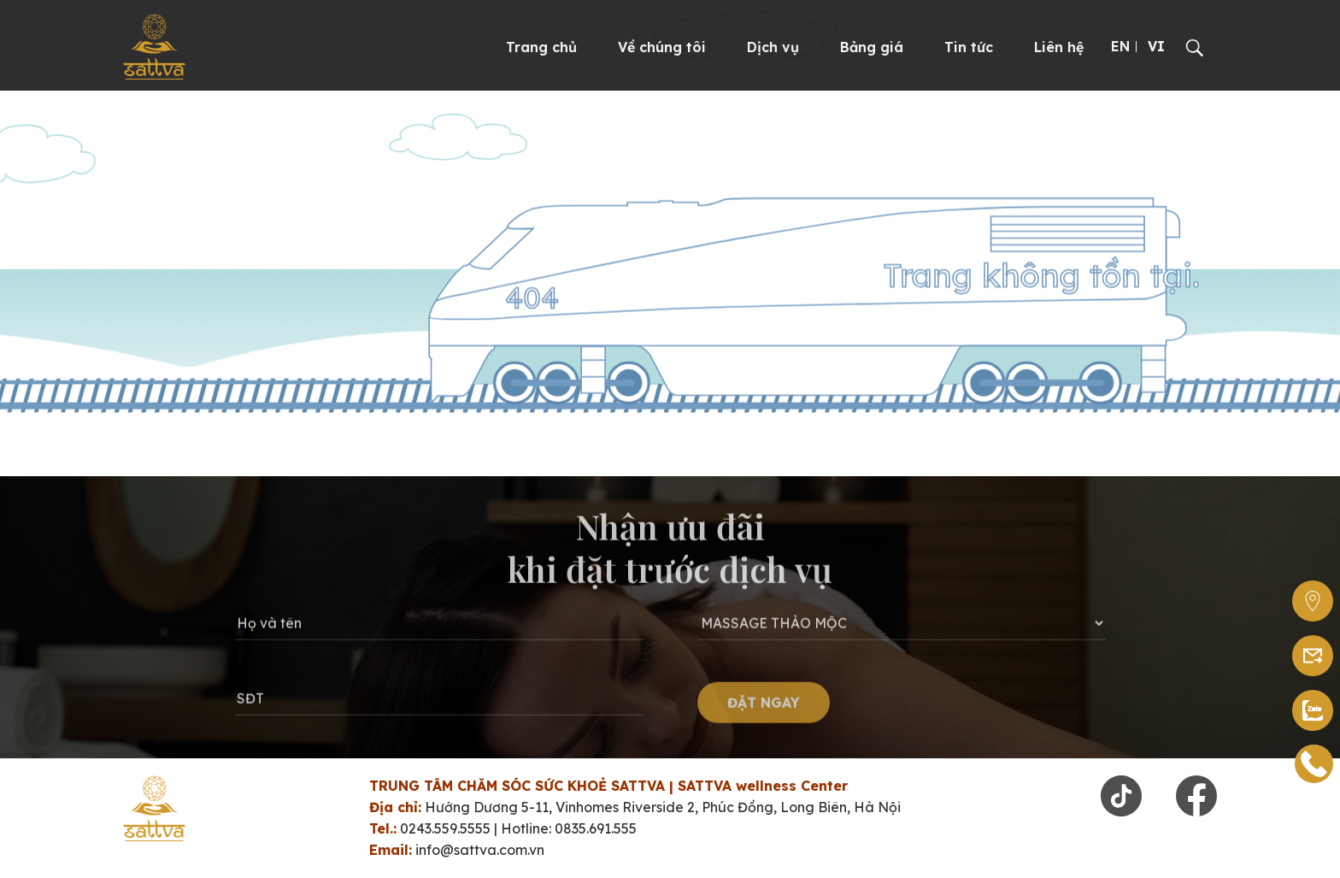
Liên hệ (1059, 47)
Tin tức (968, 47)
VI (1156, 46)
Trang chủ (541, 47)
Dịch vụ (773, 47)
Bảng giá (871, 47)
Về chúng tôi (662, 47)
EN (1120, 46)
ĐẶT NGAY (763, 713)
